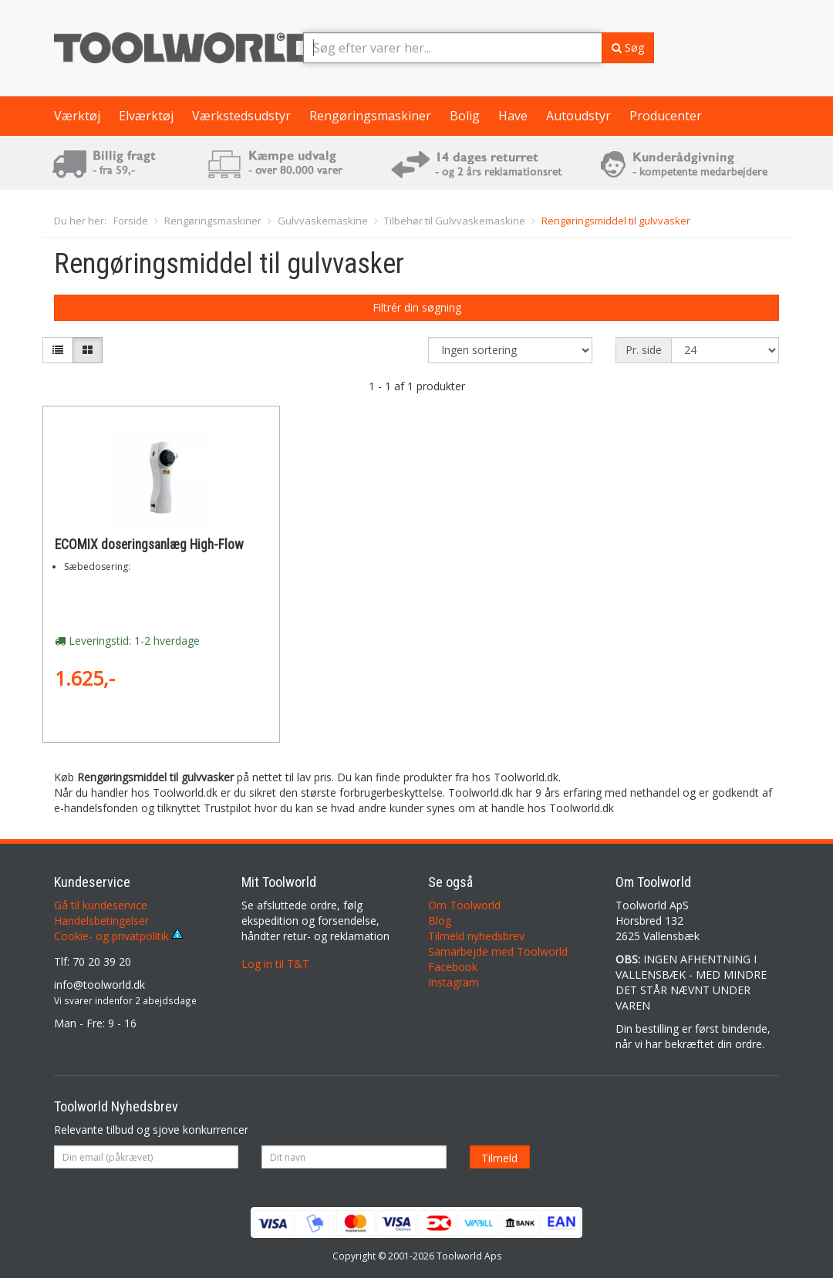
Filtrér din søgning (417, 307)
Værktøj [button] (77, 115)
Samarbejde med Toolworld (498, 951)
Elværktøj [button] (146, 115)
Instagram (453, 982)
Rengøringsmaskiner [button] (370, 115)
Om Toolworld (464, 905)
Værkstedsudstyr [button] (241, 115)
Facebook (452, 966)
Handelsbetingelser (101, 920)
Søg (628, 47)
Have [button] (513, 115)
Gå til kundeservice (100, 905)
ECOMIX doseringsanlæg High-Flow (149, 544)
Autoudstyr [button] (578, 115)
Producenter (665, 115)
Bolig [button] (465, 115)
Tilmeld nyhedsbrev (476, 936)
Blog (439, 920)
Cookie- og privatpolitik (118, 936)
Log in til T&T (275, 963)
